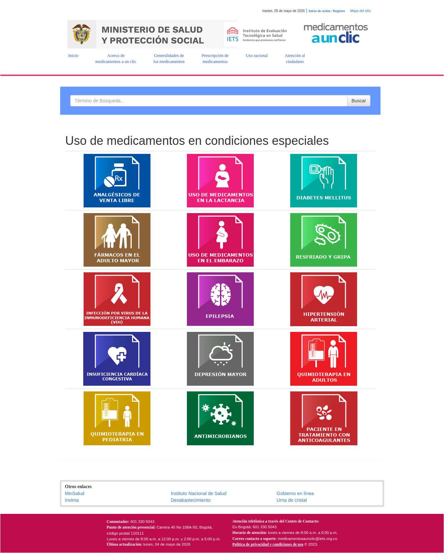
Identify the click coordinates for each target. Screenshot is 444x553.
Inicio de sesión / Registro (327, 11)
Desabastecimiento (191, 500)
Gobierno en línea (295, 493)
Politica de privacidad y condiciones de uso (267, 544)
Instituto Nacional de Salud (199, 493)
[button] (73, 55)
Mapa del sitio (360, 11)
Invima (72, 500)
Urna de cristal (291, 500)
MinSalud (74, 493)
